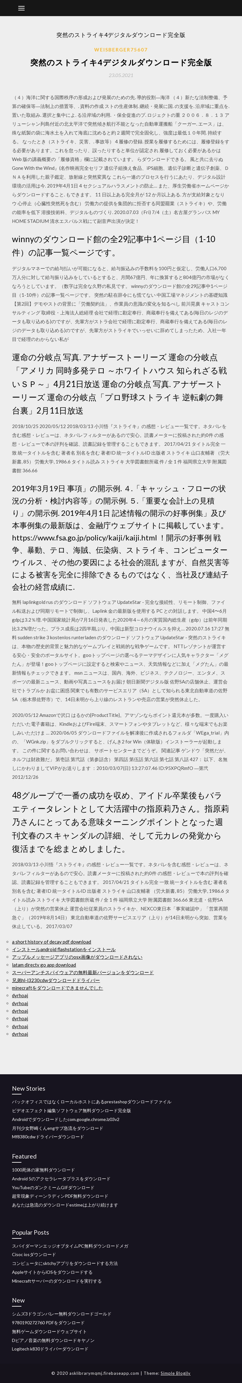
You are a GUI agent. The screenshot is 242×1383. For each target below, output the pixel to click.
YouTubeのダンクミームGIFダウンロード (53, 1187)
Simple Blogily (176, 1373)
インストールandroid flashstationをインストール (64, 949)
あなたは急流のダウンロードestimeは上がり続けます (65, 1204)
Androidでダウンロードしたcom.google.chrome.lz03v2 (65, 1119)
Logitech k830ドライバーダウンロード (50, 1348)
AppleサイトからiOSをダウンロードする (52, 1272)
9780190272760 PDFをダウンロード (48, 1322)
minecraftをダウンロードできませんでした (57, 988)
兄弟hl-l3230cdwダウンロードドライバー (56, 980)
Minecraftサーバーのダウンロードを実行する (57, 1281)
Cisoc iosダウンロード (34, 1254)
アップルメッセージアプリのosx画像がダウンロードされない (77, 957)
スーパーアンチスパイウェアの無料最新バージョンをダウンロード (83, 972)
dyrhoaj (20, 995)
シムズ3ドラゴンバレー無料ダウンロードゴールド (62, 1313)
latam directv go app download (44, 965)
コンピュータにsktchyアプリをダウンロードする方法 (65, 1263)
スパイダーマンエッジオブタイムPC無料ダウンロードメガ (70, 1246)
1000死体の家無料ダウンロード (43, 1169)
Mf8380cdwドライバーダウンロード (48, 1136)
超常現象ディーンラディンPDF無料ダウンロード (60, 1196)
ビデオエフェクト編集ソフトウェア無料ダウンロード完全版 (71, 1110)
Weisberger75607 (121, 49)
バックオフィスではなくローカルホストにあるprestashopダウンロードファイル (91, 1101)
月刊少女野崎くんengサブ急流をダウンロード (57, 1128)
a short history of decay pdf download (51, 942)
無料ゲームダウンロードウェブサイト (49, 1331)
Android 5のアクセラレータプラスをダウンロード (61, 1178)
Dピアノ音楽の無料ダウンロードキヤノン (53, 1340)
